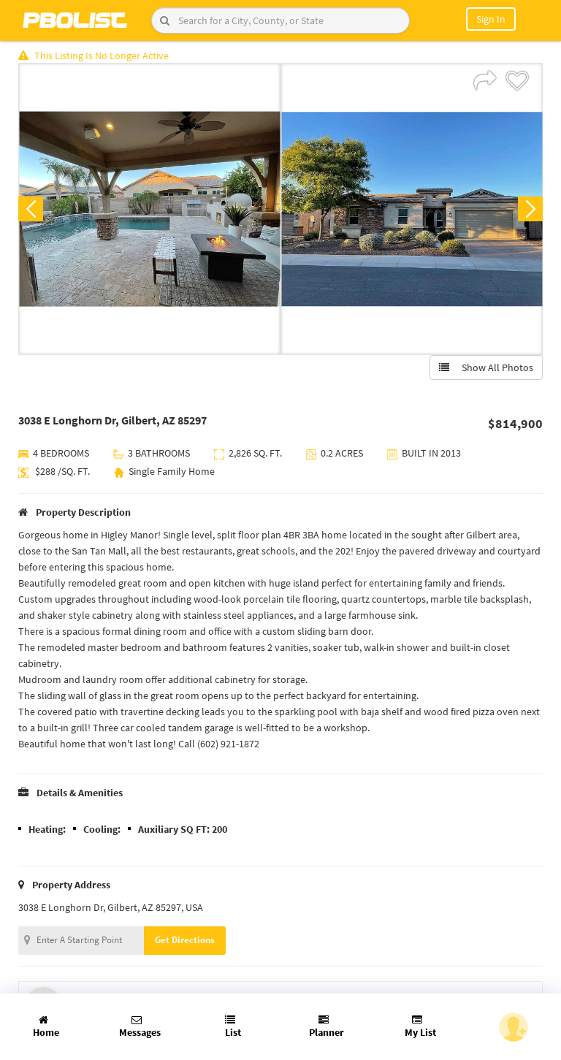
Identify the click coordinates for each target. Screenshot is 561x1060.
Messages (140, 1027)
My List (420, 1027)
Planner (326, 1027)
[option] (149, 209)
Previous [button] (30, 209)
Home (46, 1027)
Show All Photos (486, 367)
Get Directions (185, 940)
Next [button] (530, 209)
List (233, 1027)
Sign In (490, 19)
